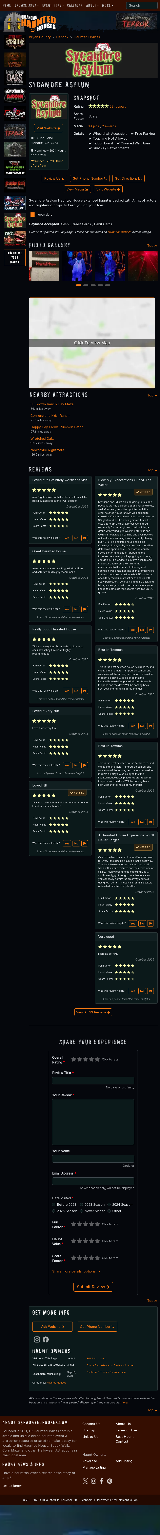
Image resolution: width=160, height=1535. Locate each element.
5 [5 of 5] (108, 285)
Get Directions (128, 178)
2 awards (109, 126)
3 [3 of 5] (93, 285)
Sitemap (88, 1430)
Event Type (51, 5)
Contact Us (91, 1424)
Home (7, 5)
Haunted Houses (87, 37)
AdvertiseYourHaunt (14, 257)
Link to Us (90, 1437)
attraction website (119, 232)
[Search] (142, 5)
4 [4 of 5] (100, 285)
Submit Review (93, 1286)
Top (152, 246)
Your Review (63, 1095)
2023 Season (95, 1204)
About (91, 5)
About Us (123, 1424)
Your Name (61, 1151)
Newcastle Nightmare (47, 450)
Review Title (63, 1073)
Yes (67, 538)
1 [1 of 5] (78, 285)
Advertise (89, 1461)
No (76, 538)
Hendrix (62, 37)
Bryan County (40, 37)
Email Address (64, 1173)
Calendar (75, 5)
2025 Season (67, 1211)
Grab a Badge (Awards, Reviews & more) (110, 1365)
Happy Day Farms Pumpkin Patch (57, 427)
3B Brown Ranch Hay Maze (52, 404)
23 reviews (118, 106)
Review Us (54, 178)
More (106, 5)
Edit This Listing (96, 1358)
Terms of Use (126, 1430)
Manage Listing (94, 1467)
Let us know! (12, 1486)
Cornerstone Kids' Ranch (50, 416)
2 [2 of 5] (86, 285)
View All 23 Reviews (93, 1012)
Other (116, 1211)
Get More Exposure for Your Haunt (106, 1372)
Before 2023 (66, 1204)
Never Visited (95, 1211)
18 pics (93, 126)
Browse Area (25, 5)
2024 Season (122, 1204)
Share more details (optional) (76, 1271)
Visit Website (48, 128)
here (124, 1402)
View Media (77, 189)
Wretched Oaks (42, 439)
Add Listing (124, 1461)
